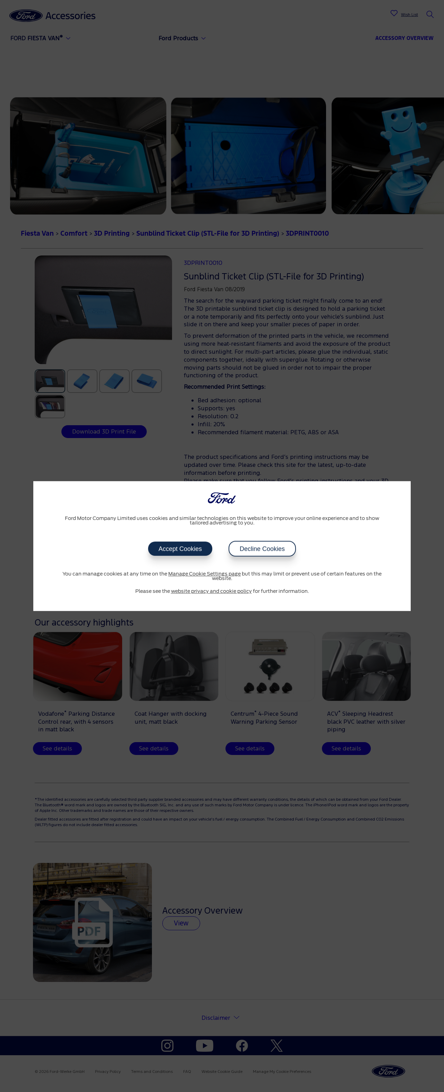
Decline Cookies (262, 548)
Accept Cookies (180, 548)
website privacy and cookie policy (211, 591)
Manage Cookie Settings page (204, 574)
